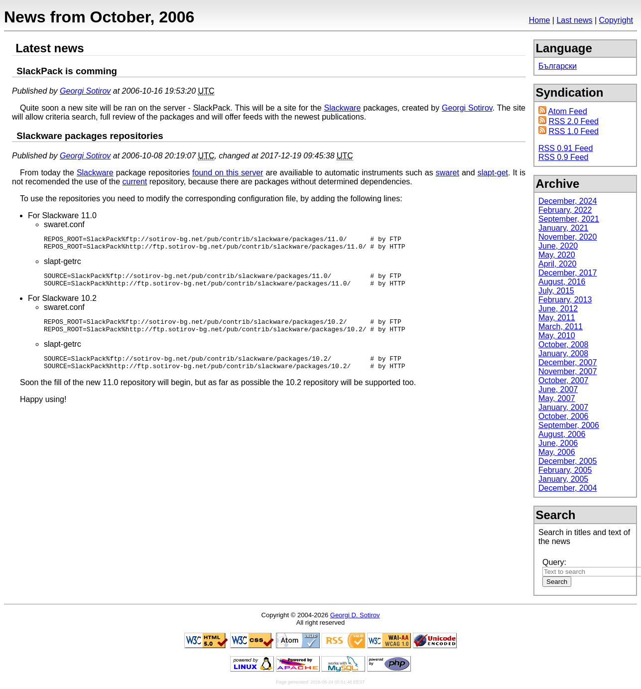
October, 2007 (563, 380)
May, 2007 (556, 398)
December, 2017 (567, 273)
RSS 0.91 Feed (565, 148)
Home (539, 20)
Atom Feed (567, 111)
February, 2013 (565, 299)
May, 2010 (556, 335)
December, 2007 (567, 362)
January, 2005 (563, 479)
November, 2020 (567, 237)
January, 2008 (563, 353)
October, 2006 (563, 416)
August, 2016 (561, 281)
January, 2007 (563, 407)
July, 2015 (556, 290)
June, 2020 (558, 246)
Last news (574, 20)
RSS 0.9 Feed (563, 157)
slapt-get (493, 172)
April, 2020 (557, 264)
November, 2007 (567, 371)
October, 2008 (563, 344)
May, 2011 (556, 317)
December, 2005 (567, 461)
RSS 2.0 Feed (573, 121)
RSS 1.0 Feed (573, 131)
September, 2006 (568, 425)
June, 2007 (558, 389)
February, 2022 (565, 210)
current (134, 181)
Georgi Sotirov (85, 91)
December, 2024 (567, 201)
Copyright (616, 20)
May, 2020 (556, 255)
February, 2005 (565, 470)
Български (557, 66)
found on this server (227, 172)
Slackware (342, 108)
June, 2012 (558, 308)
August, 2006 (561, 434)
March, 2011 (560, 326)
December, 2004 (567, 488)
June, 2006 (558, 443)
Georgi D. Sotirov (355, 615)
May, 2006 (556, 452)
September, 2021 (568, 219)
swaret (447, 172)
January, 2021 (563, 228)
